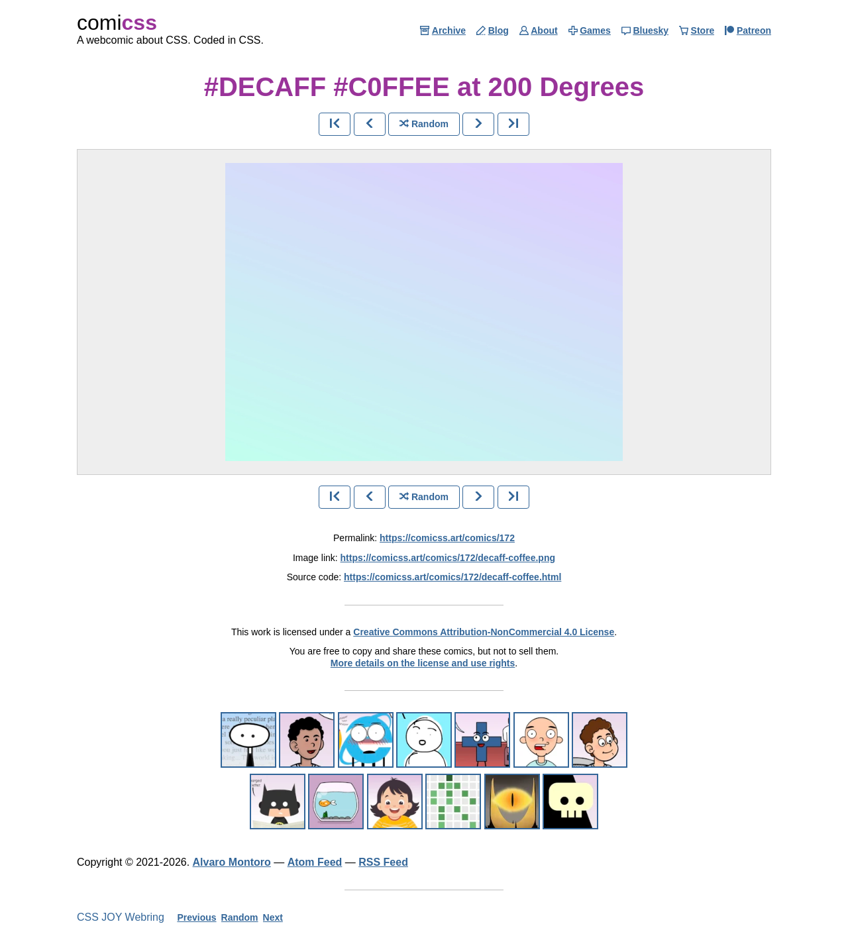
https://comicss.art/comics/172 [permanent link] (447, 538)
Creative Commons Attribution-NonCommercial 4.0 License (483, 632)
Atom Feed (315, 862)
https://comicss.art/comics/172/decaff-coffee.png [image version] (448, 557)
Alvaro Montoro (232, 862)
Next (273, 917)
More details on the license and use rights (423, 663)
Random (239, 917)
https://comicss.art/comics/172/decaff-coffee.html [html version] (452, 577)
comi (117, 22)
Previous (196, 917)
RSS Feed (383, 862)
